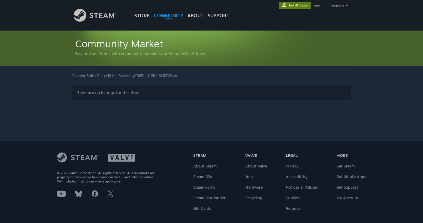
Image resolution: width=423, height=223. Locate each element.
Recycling (253, 197)
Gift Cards (202, 208)
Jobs (249, 176)
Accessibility (297, 176)
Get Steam (345, 166)
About (195, 16)
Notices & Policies (302, 187)
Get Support (347, 187)
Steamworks (204, 187)
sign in (318, 5)
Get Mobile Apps (351, 176)
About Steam (205, 166)
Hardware (254, 187)
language (337, 5)
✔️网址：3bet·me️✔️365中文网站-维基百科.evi (141, 75)
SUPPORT (218, 16)
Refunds (293, 208)
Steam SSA (202, 176)
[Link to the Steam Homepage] (99, 20)
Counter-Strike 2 (85, 75)
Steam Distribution (209, 197)
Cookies (293, 197)
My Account (347, 197)
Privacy (292, 166)
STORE (142, 16)
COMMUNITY (168, 16)
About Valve (256, 166)
